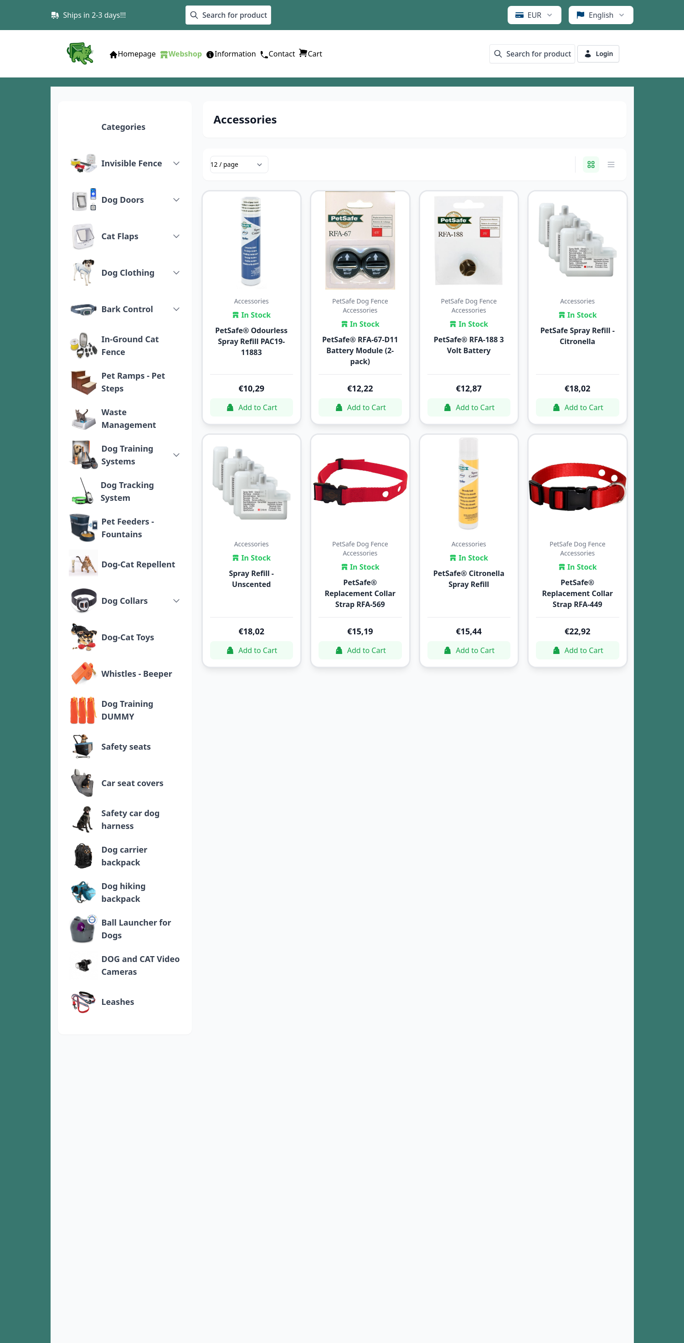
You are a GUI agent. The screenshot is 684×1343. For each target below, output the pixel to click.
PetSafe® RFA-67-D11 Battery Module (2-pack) (360, 350)
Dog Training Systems (128, 455)
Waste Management (129, 418)
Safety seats (126, 746)
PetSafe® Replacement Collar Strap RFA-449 (577, 593)
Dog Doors (123, 199)
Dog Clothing (128, 272)
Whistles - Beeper (137, 673)
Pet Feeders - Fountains (128, 528)
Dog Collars (125, 600)
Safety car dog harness (131, 819)
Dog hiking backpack (124, 892)
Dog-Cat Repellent (138, 564)
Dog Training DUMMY (128, 710)
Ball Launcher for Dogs (136, 929)
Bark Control (127, 309)
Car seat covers (133, 782)
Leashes (118, 1001)
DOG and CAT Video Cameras (141, 965)
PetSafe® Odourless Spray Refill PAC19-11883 (251, 341)
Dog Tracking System (127, 491)
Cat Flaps (120, 236)
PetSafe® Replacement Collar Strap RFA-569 (360, 593)
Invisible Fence (132, 163)
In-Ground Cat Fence (130, 345)
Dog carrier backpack (125, 856)
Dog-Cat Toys (128, 637)
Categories (124, 126)
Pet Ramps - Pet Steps (133, 382)
